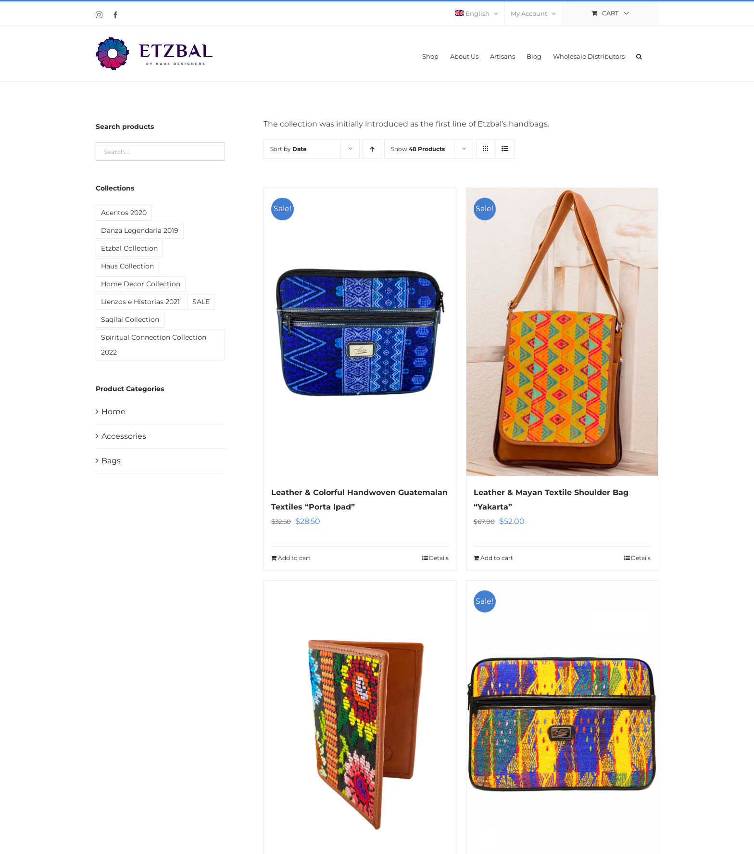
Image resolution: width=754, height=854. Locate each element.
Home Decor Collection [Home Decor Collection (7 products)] (140, 284)
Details (439, 557)
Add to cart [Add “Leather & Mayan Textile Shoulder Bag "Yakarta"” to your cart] (496, 557)
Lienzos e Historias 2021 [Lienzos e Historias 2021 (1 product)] (140, 301)
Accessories (123, 436)
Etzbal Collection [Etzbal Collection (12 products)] (129, 248)
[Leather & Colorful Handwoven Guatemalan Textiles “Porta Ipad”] (359, 332)
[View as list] (504, 149)
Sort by (288, 149)
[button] (639, 55)
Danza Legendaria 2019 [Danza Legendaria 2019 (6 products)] (139, 230)
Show (418, 149)
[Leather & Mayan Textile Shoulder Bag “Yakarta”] (562, 332)
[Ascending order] (372, 149)
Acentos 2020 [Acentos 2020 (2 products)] (124, 212)
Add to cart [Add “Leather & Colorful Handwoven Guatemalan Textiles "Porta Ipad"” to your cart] (294, 557)
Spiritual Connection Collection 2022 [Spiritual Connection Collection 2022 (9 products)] (153, 345)
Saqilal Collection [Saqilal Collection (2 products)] (130, 319)
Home (113, 411)
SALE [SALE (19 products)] (201, 301)
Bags (111, 460)
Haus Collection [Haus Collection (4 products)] (127, 266)
